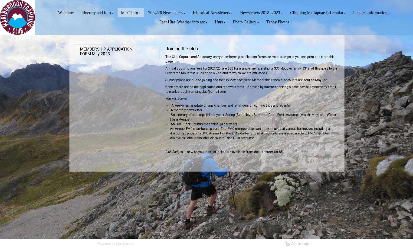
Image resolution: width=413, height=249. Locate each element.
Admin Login (297, 244)
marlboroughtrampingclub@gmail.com (197, 91)
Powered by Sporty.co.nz (116, 244)
